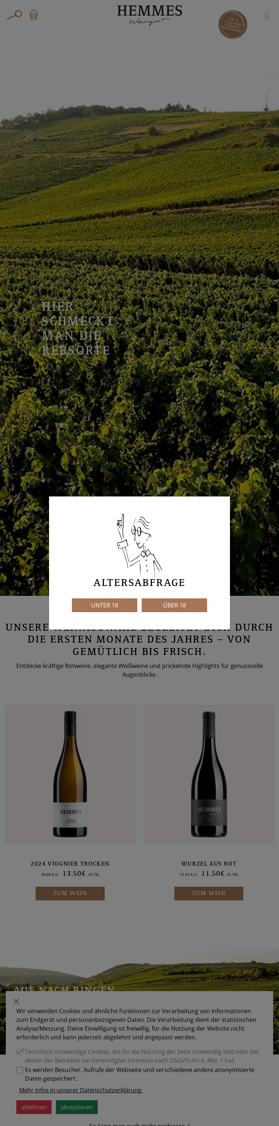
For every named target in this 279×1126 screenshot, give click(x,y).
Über (174, 605)
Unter (104, 605)
